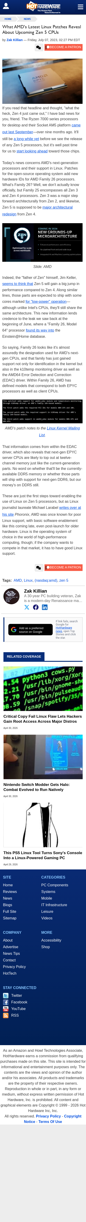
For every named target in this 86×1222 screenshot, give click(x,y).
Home (8, 885)
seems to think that (17, 284)
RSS (15, 1015)
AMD (18, 580)
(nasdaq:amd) (46, 580)
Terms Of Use (50, 1122)
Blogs (7, 905)
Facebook (19, 1002)
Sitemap (10, 918)
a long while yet (26, 139)
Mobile (46, 898)
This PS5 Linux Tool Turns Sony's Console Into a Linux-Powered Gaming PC (42, 855)
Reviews (10, 892)
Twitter (16, 995)
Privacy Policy (14, 967)
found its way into (40, 330)
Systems (48, 892)
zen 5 (63, 580)
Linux (28, 580)
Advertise (10, 947)
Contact (9, 960)
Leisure (47, 911)
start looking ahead (32, 151)
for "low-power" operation (46, 302)
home (8, 19)
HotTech (10, 973)
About (8, 940)
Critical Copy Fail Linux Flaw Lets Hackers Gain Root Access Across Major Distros (42, 719)
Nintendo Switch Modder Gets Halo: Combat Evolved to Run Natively (36, 787)
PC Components (54, 885)
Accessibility (51, 940)
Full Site (9, 911)
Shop (45, 947)
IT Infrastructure (54, 905)
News (27, 19)
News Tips (11, 953)
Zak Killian (35, 591)
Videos (47, 918)
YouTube (18, 1009)
